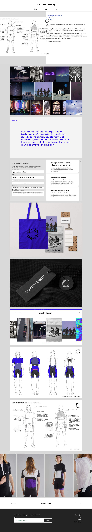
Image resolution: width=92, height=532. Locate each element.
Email (15, 517)
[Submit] (48, 520)
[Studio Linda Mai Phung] (46, 4)
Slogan (52, 15)
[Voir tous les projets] (46, 503)
